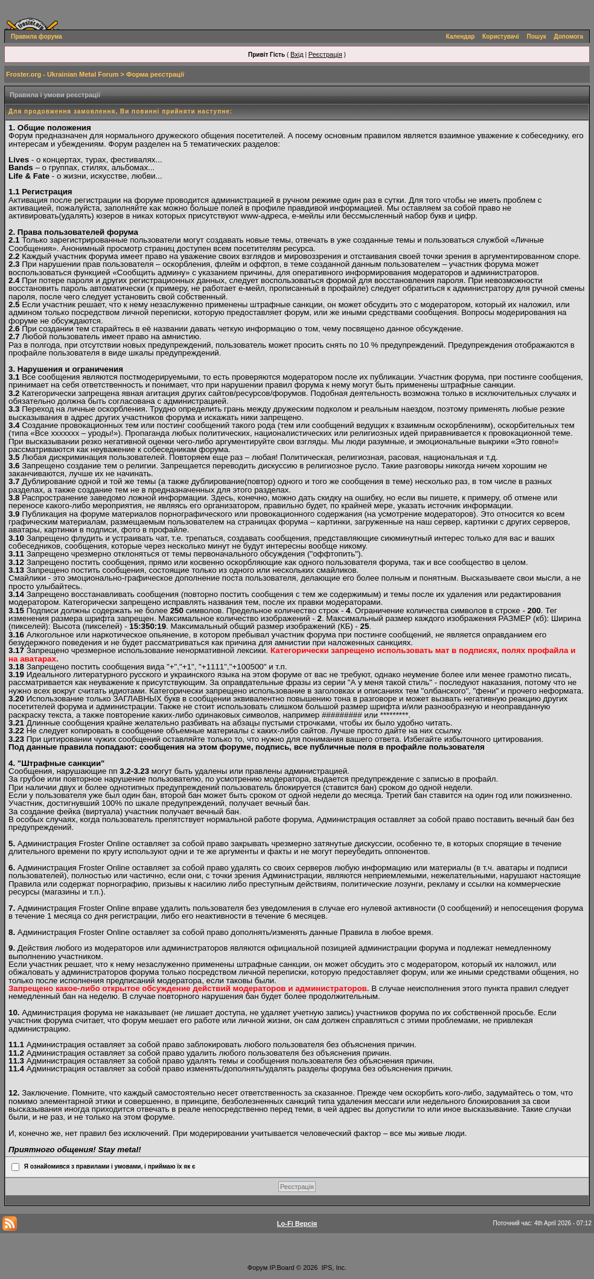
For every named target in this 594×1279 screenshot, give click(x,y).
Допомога (568, 36)
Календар (460, 36)
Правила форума (36, 36)
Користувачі (500, 36)
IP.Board (281, 1267)
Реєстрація (325, 54)
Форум (257, 1267)
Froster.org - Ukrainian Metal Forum (62, 74)
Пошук (536, 36)
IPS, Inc (333, 1267)
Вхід (297, 54)
